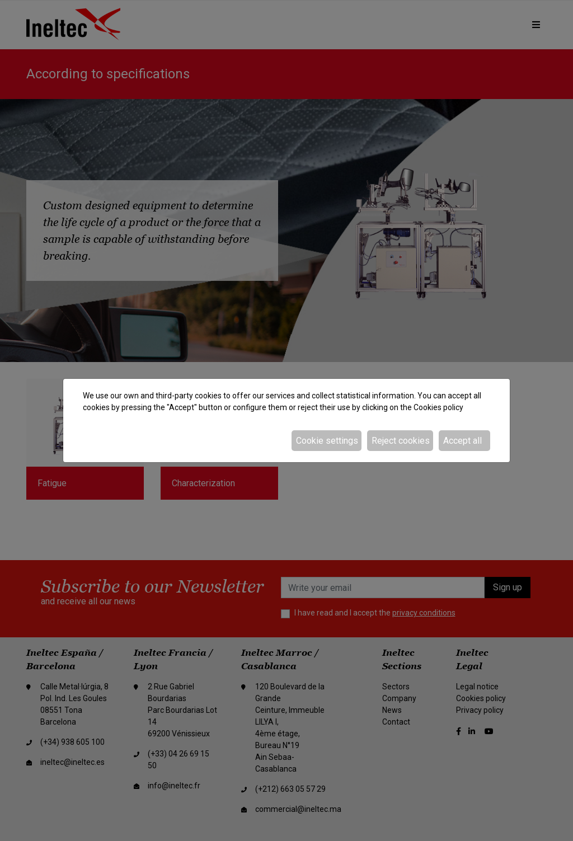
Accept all (462, 440)
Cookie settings (327, 440)
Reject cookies (401, 440)
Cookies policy (438, 407)
